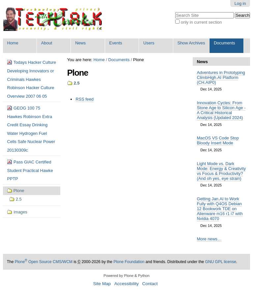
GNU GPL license (220, 261)
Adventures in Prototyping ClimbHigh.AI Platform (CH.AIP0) (221, 77)
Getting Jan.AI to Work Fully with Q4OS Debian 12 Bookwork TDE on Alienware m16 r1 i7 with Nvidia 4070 (219, 208)
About (46, 42)
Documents (224, 42)
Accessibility (126, 283)
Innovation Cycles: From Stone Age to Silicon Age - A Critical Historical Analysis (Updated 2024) (221, 110)
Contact (150, 283)
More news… (209, 238)
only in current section (201, 22)
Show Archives (191, 42)
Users (148, 42)
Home (12, 42)
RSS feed (84, 99)
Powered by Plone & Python (126, 276)
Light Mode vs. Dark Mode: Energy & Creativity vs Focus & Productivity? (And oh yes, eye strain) (221, 171)
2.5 (77, 83)
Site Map (102, 283)
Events (115, 42)
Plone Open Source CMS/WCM (43, 261)
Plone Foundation (128, 261)
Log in (240, 3)
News (80, 42)
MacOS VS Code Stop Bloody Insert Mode (218, 140)
